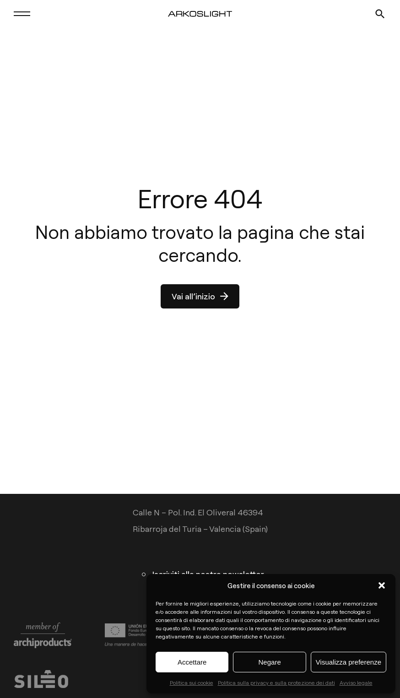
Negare (270, 662)
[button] (381, 585)
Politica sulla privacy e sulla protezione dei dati (276, 682)
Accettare (192, 662)
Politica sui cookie (191, 682)
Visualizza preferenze (348, 662)
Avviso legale (356, 682)
